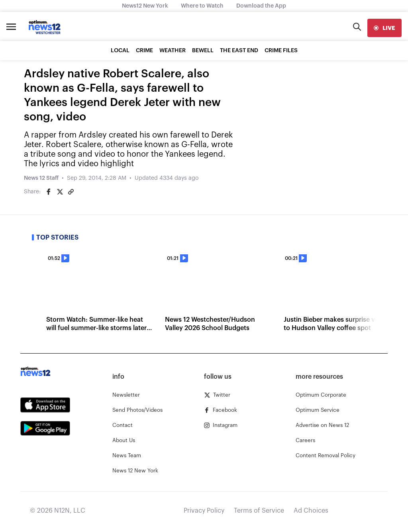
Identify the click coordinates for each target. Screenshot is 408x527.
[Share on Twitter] (60, 192)
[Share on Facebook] (48, 192)
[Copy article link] (71, 192)
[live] (384, 28)
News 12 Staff (41, 178)
